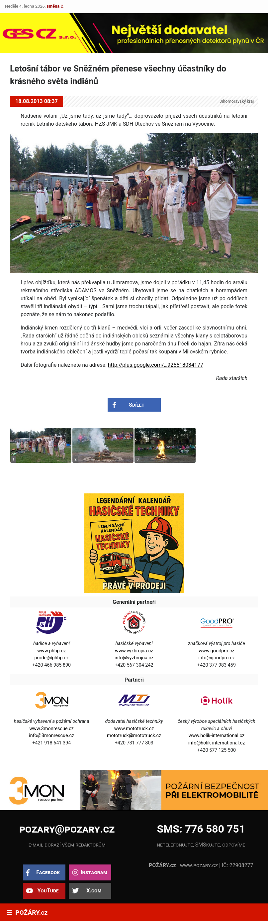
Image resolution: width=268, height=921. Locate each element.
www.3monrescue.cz (51, 728)
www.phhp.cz (51, 651)
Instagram (94, 872)
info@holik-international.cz (216, 743)
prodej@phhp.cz (51, 658)
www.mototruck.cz (134, 728)
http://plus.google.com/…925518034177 (155, 365)
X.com (93, 890)
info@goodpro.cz (216, 658)
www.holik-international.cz (216, 735)
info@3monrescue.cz (51, 735)
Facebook (48, 872)
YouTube (48, 890)
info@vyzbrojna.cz (134, 658)
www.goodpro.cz (216, 651)
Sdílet (136, 405)
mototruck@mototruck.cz (134, 735)
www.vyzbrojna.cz (134, 651)
